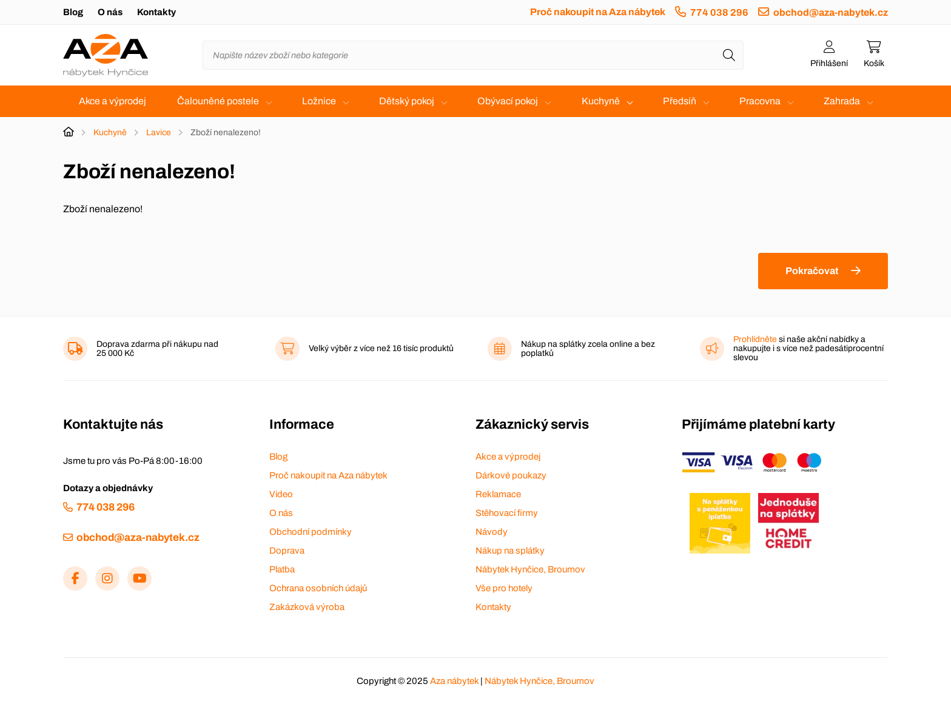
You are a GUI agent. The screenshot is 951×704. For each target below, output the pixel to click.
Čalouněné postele (218, 101)
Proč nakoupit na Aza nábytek (597, 12)
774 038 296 (719, 12)
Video (281, 494)
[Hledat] (729, 55)
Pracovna (760, 101)
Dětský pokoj (406, 101)
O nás (110, 12)
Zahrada (842, 101)
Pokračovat (811, 271)
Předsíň (679, 101)
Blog (73, 12)
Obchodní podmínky (310, 532)
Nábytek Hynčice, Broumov (530, 569)
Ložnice (319, 101)
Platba (282, 569)
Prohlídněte (755, 339)
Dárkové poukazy (511, 475)
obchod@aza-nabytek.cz (830, 12)
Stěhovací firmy (507, 513)
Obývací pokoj (507, 101)
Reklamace (498, 494)
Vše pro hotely (504, 588)
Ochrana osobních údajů (318, 588)
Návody (492, 532)
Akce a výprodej (112, 101)
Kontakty (156, 12)
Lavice (158, 132)
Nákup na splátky (510, 550)
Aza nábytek (454, 681)
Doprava (286, 550)
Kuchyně (601, 101)
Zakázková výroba (306, 607)
